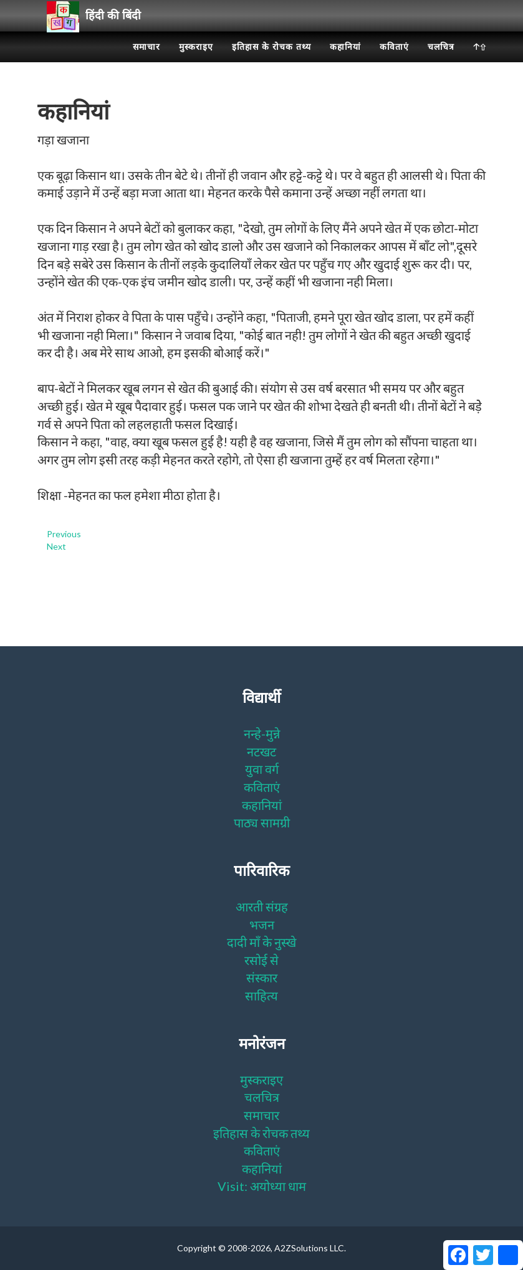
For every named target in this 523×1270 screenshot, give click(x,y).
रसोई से (261, 959)
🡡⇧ (479, 62)
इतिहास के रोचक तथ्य (271, 62)
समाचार (146, 62)
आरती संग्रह (262, 906)
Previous (64, 534)
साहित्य (261, 995)
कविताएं (394, 62)
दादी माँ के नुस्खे (261, 941)
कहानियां (345, 62)
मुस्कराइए (196, 62)
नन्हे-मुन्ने (262, 733)
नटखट (261, 751)
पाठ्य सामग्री (262, 822)
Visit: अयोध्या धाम (262, 1185)
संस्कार (261, 977)
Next (56, 546)
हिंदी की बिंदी (98, 32)
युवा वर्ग (262, 768)
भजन (261, 924)
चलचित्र (441, 62)
